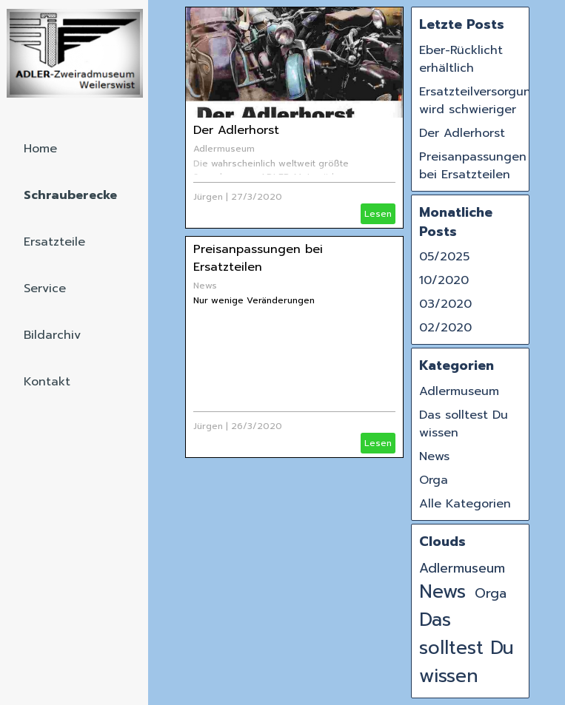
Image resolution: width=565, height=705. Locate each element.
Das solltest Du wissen (466, 648)
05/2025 (444, 257)
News (205, 285)
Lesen (378, 213)
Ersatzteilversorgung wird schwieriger (479, 100)
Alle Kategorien (465, 504)
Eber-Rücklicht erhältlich (461, 59)
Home (40, 149)
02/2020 (445, 328)
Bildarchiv (52, 335)
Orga (433, 480)
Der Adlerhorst (236, 130)
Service (45, 288)
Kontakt (47, 382)
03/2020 (445, 304)
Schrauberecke (70, 195)
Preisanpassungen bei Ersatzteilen (258, 258)
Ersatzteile (54, 242)
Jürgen (208, 196)
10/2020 (444, 280)
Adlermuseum (224, 148)
